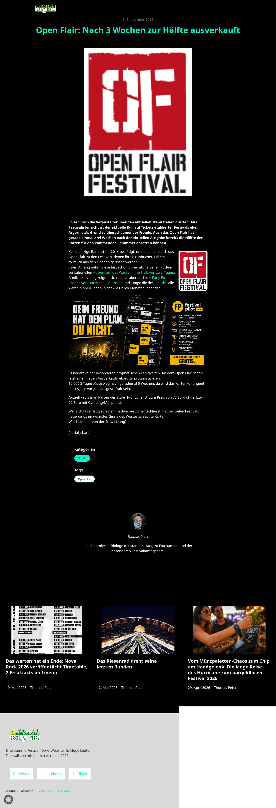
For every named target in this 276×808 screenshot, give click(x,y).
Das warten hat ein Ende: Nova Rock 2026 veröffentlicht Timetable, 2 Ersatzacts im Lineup (46, 667)
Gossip (82, 458)
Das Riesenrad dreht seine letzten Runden (127, 664)
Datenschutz (45, 790)
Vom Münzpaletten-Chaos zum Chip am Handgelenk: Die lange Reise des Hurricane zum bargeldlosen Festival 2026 (229, 670)
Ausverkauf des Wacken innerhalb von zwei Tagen (133, 272)
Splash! (160, 282)
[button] (8, 799)
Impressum (64, 790)
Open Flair (84, 479)
